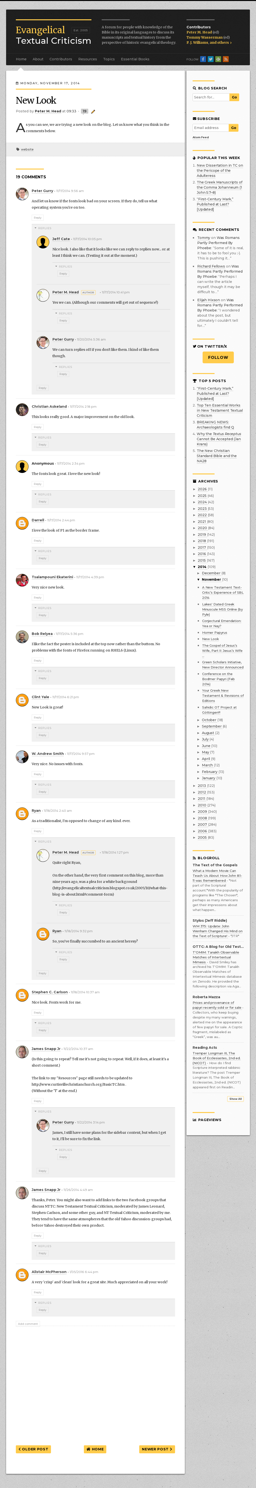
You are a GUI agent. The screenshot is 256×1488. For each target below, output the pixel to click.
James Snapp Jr (46, 1049)
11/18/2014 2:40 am (58, 811)
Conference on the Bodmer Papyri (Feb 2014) (218, 679)
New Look (210, 639)
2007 (203, 824)
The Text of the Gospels (215, 865)
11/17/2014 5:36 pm (69, 634)
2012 (202, 792)
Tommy (203, 238)
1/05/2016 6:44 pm (84, 1272)
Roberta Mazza (206, 997)
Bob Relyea (42, 634)
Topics (109, 59)
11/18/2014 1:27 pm (115, 852)
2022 (202, 515)
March (208, 765)
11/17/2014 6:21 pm (65, 697)
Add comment (28, 1324)
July (205, 739)
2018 (202, 541)
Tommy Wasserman (205, 37)
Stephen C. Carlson (50, 992)
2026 (202, 489)
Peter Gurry (42, 191)
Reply (37, 217)
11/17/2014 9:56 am (70, 191)
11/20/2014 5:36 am (91, 339)
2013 (202, 785)
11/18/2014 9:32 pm (79, 931)
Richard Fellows (211, 266)
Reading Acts (205, 1048)
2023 (202, 508)
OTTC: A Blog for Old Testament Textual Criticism (218, 947)
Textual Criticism (53, 35)
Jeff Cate (61, 239)
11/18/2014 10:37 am (85, 992)
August (208, 733)
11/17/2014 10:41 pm (116, 292)
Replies (44, 228)
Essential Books (135, 59)
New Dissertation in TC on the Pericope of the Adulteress (220, 170)
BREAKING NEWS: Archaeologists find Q (215, 424)
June (206, 746)
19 (85, 111)
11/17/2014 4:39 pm (90, 577)
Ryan (36, 810)
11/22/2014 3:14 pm (91, 1122)
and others (221, 42)
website (27, 149)
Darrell (38, 520)
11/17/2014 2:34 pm (71, 463)
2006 (203, 831)
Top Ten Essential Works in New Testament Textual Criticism (220, 410)
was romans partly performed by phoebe (218, 243)
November (212, 579)
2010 (202, 805)
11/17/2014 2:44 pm (61, 520)
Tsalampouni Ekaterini (52, 577)
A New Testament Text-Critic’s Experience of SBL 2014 (223, 592)
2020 (203, 528)
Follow (218, 357)
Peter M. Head (200, 32)
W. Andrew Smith (48, 753)
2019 (202, 534)
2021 (202, 521)
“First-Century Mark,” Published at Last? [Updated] (215, 204)
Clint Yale (40, 697)
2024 (202, 502)
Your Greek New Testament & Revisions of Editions (223, 695)
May (206, 752)
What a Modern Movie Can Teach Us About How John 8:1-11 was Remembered (217, 875)
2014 (202, 567)
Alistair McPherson (49, 1272)
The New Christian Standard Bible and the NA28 (217, 456)
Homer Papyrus (214, 632)
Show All (235, 1099)
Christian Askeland (49, 406)
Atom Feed (201, 137)
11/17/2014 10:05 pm (87, 239)
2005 (202, 837)
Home (21, 59)
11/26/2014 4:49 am (78, 1190)
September (212, 726)
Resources (87, 59)
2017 (202, 547)
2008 (203, 818)
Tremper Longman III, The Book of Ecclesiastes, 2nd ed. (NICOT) (217, 1058)
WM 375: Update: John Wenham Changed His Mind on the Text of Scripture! (217, 931)
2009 (203, 811)
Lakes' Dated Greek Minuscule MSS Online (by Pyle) (222, 609)
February (210, 772)
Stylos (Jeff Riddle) (210, 921)
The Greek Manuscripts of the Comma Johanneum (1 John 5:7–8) (219, 187)
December (211, 573)
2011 (202, 798)
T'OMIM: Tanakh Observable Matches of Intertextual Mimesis (216, 957)
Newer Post (157, 1449)
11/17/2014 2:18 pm (83, 406)
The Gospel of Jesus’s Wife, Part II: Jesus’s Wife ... (222, 650)
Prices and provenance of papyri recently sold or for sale (217, 1005)
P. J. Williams (197, 42)
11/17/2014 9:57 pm (81, 754)
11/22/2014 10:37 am (78, 1049)
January (209, 778)
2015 (202, 560)
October (209, 720)
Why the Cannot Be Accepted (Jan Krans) (219, 439)
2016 (202, 554)
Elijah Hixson (208, 300)
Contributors (60, 59)
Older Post (33, 1449)
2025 (202, 495)
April (206, 759)
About (38, 59)
